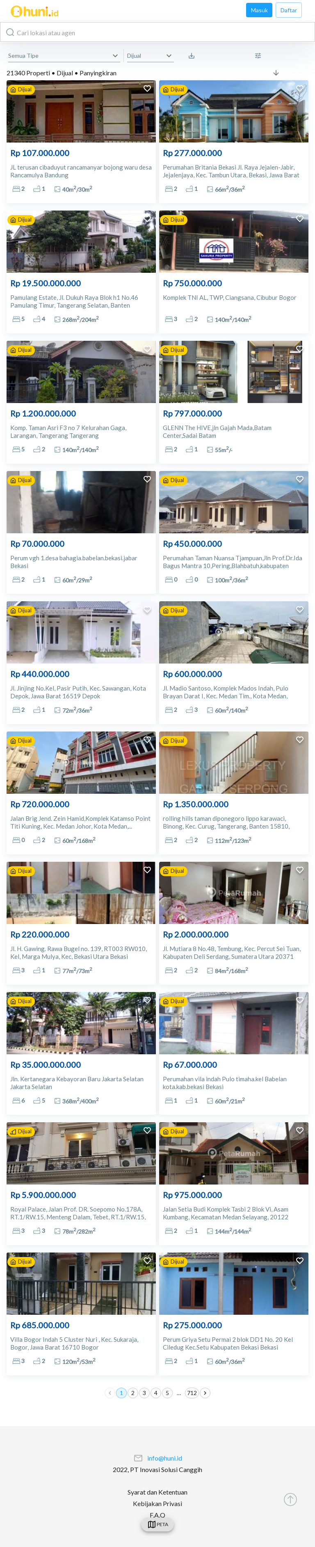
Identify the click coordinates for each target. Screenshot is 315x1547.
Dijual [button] (134, 55)
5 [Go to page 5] (167, 1393)
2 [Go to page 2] (133, 1393)
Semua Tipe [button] (23, 55)
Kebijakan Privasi (157, 1503)
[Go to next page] (205, 1393)
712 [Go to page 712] (192, 1393)
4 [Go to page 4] (156, 1393)
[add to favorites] (147, 89)
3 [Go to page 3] (144, 1393)
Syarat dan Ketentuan (157, 1492)
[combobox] (157, 32)
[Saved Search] (193, 55)
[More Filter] (260, 55)
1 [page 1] (121, 1393)
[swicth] (157, 1524)
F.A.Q (157, 1515)
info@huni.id (164, 1458)
